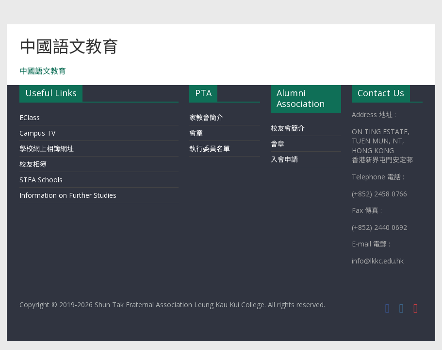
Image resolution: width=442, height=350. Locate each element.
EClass (29, 117)
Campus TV (37, 133)
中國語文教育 (42, 71)
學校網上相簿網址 (46, 148)
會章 (196, 133)
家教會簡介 (206, 117)
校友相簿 (33, 164)
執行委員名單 (209, 148)
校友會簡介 (288, 128)
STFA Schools (41, 179)
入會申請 (284, 159)
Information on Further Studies (67, 195)
